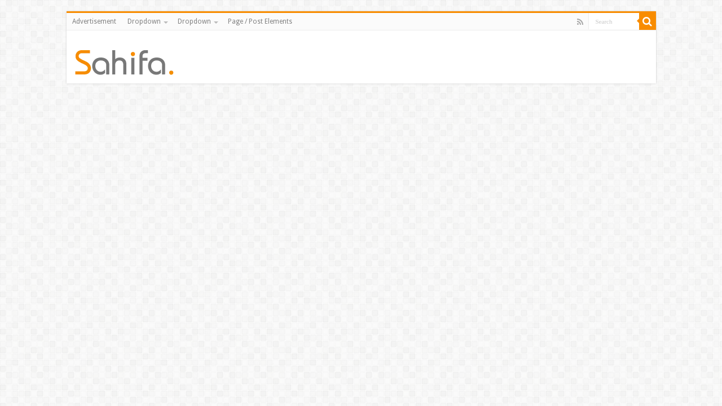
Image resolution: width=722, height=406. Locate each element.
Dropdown (144, 21)
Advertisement (94, 21)
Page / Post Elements (260, 21)
